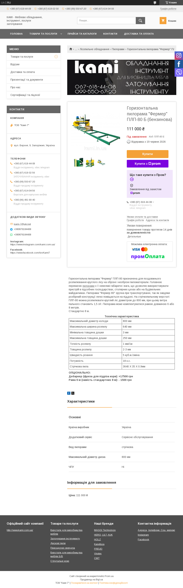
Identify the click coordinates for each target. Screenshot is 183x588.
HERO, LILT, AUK (103, 534)
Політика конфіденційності (113, 583)
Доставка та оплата (139, 33)
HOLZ (97, 539)
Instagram (143, 534)
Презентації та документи (26, 79)
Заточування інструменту (65, 538)
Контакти (110, 33)
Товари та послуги (43, 33)
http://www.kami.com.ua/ (20, 530)
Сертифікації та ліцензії (25, 94)
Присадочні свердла (62, 547)
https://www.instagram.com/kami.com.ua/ (32, 244)
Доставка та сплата (22, 71)
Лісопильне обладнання (94, 49)
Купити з (147, 163)
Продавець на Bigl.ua (91, 579)
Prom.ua (109, 576)
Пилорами (118, 49)
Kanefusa (99, 544)
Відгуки (14, 64)
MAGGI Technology (105, 530)
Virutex (98, 553)
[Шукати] (140, 20)
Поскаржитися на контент (84, 583)
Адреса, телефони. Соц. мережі (156, 530)
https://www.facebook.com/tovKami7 (30, 252)
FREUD (98, 548)
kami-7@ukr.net (22, 223)
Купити (147, 154)
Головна (16, 33)
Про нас (15, 87)
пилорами (88, 285)
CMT (97, 558)
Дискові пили (58, 543)
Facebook (143, 539)
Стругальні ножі (59, 561)
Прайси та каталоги (82, 33)
